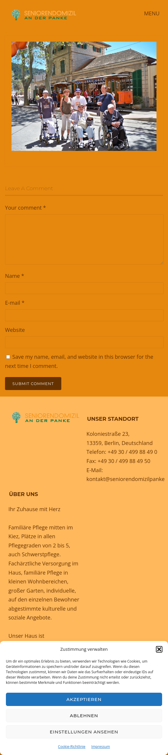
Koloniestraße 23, (108, 433)
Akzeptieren (84, 699)
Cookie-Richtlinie (71, 746)
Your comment (25, 207)
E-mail (14, 302)
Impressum (100, 746)
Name (14, 275)
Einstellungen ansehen (84, 732)
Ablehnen (84, 715)
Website (15, 329)
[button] (159, 649)
